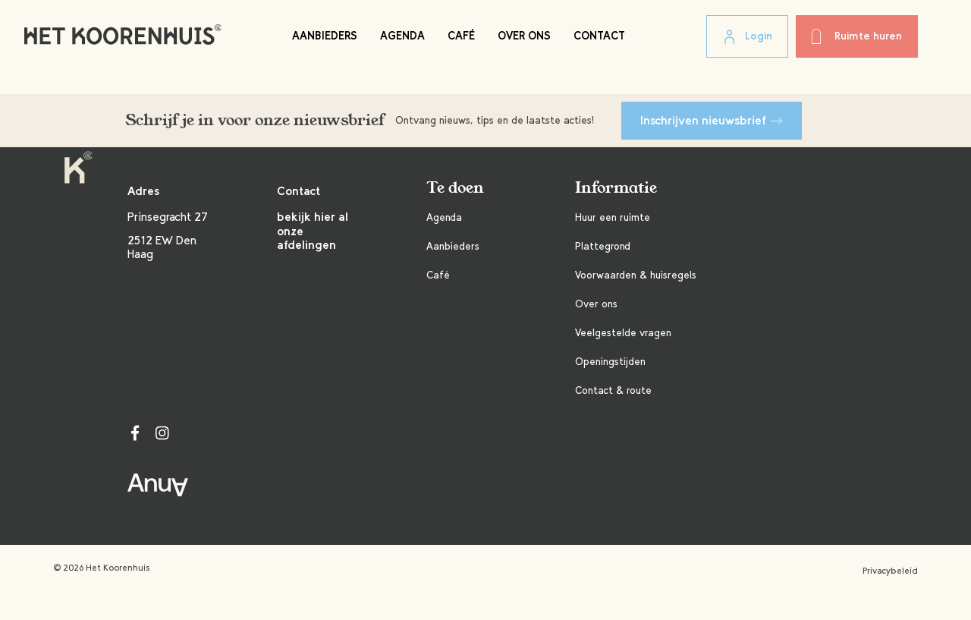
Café (461, 35)
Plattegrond (602, 246)
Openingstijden (610, 361)
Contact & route (613, 390)
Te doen (455, 188)
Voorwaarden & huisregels (635, 275)
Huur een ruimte (612, 217)
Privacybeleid (890, 570)
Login (747, 37)
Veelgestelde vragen (623, 332)
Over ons (524, 35)
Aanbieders (324, 35)
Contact (599, 35)
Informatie (616, 188)
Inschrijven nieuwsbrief (711, 120)
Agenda (402, 35)
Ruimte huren (857, 36)
